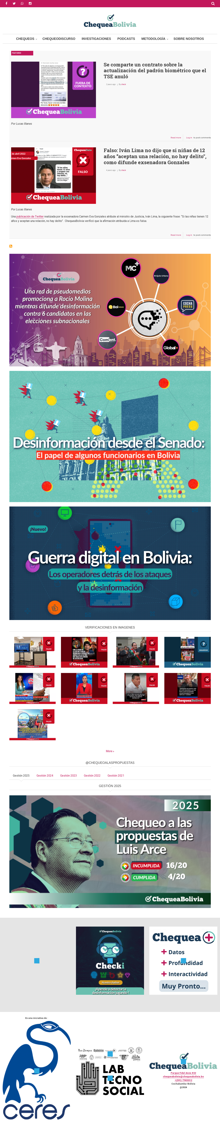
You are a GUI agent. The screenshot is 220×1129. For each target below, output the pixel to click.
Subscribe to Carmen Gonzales (10, 246)
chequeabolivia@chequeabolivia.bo (183, 1076)
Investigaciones (96, 39)
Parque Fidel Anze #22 (183, 1073)
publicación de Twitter (30, 216)
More (109, 751)
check (123, 84)
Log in (189, 138)
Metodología (153, 39)
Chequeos (25, 39)
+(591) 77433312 (183, 1080)
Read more (177, 138)
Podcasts (126, 39)
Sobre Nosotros (189, 39)
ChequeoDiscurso (58, 39)
